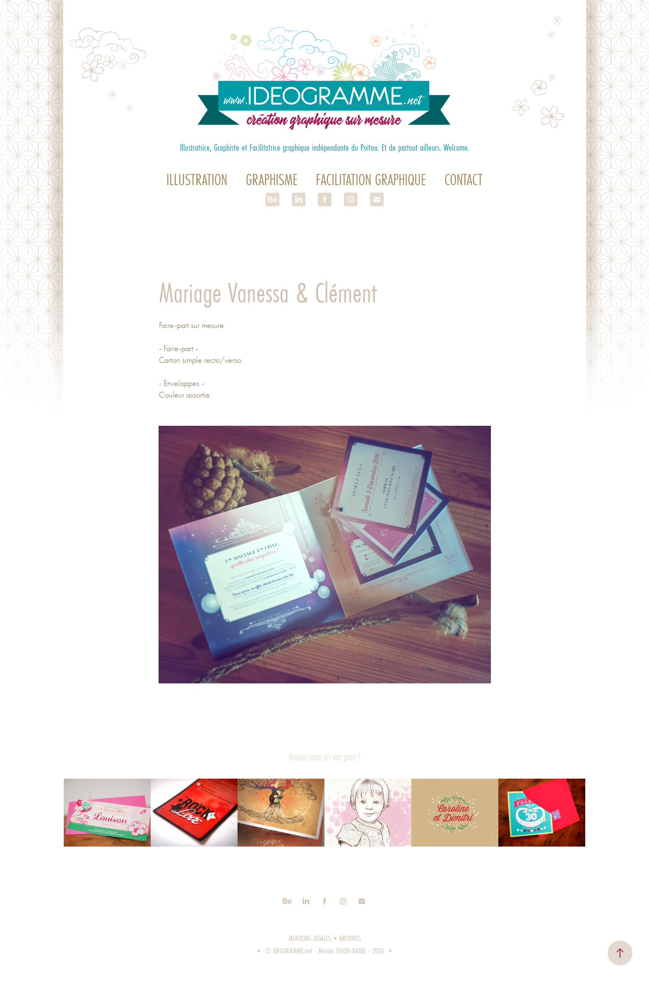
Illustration (196, 179)
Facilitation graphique (371, 179)
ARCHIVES (350, 938)
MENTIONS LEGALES (309, 938)
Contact (464, 179)
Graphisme (272, 179)
